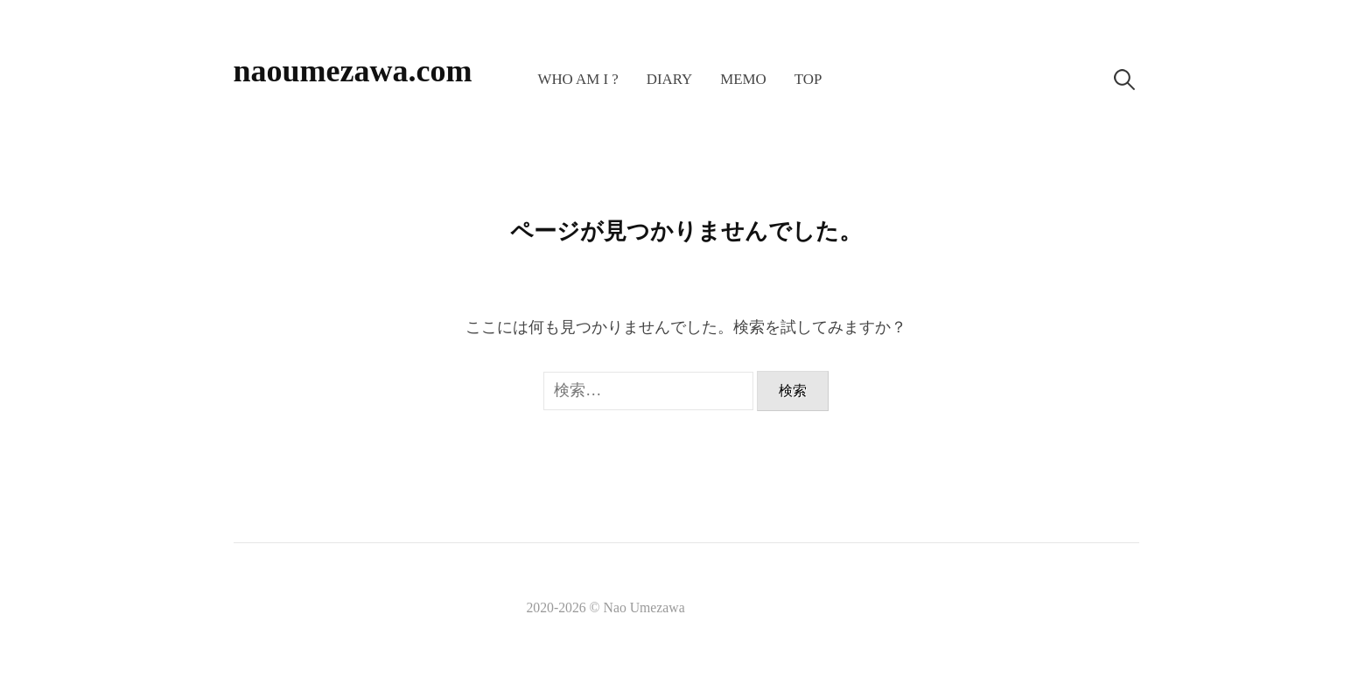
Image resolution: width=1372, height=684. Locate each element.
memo (743, 79)
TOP (808, 79)
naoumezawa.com (353, 70)
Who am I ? (577, 79)
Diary (670, 79)
